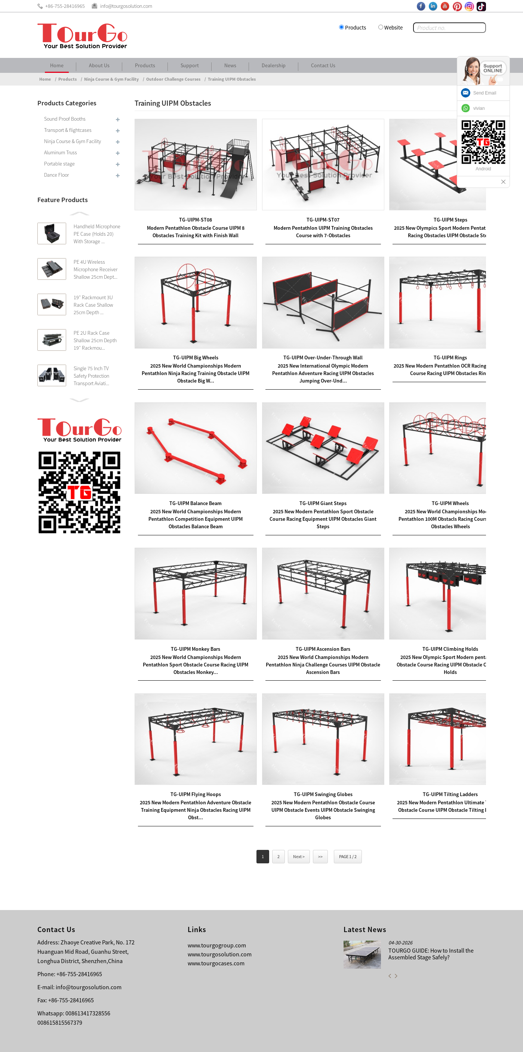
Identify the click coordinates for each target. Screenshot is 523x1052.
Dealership (274, 65)
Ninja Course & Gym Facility (111, 79)
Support (190, 65)
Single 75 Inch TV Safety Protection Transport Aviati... (91, 376)
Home (57, 65)
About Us (99, 65)
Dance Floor (56, 174)
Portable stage (59, 163)
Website (393, 27)
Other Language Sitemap (426, 1040)
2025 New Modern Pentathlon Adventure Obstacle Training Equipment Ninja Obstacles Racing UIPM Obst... (191, 781)
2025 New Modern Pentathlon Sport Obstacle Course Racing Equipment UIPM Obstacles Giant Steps (310, 501)
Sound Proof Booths (65, 118)
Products (355, 27)
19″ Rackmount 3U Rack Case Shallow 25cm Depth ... (93, 305)
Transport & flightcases (68, 130)
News (230, 65)
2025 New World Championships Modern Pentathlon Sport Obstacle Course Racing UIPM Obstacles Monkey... (191, 641)
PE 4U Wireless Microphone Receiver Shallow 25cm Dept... (95, 269)
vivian (479, 108)
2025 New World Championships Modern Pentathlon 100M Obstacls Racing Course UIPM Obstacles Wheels (429, 501)
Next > (299, 828)
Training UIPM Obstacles (232, 79)
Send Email (484, 93)
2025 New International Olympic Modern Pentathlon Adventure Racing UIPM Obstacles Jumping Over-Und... (310, 361)
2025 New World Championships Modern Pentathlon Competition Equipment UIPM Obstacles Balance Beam (191, 501)
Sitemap (473, 1040)
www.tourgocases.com (216, 935)
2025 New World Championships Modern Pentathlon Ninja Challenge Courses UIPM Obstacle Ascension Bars (310, 641)
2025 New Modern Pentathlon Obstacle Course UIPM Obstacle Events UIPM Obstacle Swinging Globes (310, 781)
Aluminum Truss (60, 152)
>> (320, 828)
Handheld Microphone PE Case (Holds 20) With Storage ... (97, 234)
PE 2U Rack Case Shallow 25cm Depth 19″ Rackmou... (95, 340)
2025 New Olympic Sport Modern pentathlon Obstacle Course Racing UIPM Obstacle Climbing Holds (429, 641)
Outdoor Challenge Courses (173, 79)
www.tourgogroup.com (217, 917)
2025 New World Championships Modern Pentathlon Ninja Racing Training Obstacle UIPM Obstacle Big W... (191, 361)
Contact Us (323, 65)
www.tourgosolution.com (220, 926)
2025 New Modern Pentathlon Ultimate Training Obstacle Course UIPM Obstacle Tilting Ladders (429, 781)
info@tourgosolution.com (88, 959)
